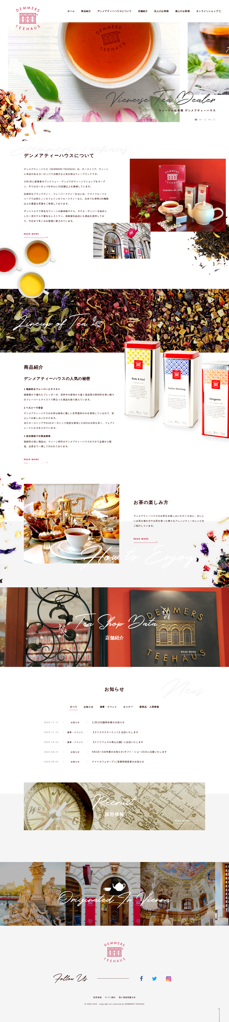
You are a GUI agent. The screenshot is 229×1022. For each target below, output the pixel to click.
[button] (196, 119)
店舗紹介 (143, 11)
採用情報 (97, 997)
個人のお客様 (182, 11)
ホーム (71, 11)
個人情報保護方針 (127, 997)
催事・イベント (108, 707)
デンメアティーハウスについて (114, 11)
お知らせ (89, 707)
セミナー (128, 707)
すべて (73, 707)
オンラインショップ (208, 11)
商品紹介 (86, 11)
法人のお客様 (161, 11)
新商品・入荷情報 (149, 707)
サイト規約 (110, 997)
